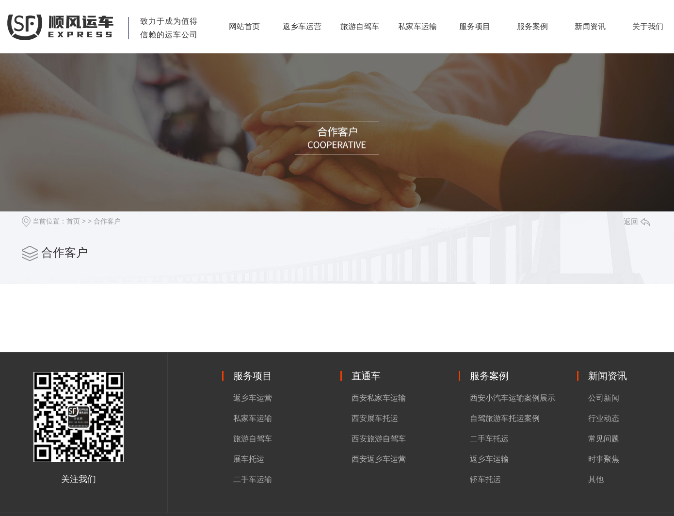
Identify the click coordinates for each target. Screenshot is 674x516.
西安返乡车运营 (379, 459)
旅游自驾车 (359, 26)
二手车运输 (252, 479)
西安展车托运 (375, 418)
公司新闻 (603, 398)
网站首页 (244, 26)
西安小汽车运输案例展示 (512, 398)
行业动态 (603, 418)
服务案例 (532, 26)
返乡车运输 (489, 459)
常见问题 (603, 439)
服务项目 (474, 26)
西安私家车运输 (379, 398)
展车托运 (248, 459)
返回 (637, 221)
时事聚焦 (603, 459)
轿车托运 (485, 479)
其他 (596, 479)
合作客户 (107, 221)
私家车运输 (417, 26)
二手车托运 (489, 439)
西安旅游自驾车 (379, 439)
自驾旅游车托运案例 (505, 418)
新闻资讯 (590, 26)
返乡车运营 (302, 26)
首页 (73, 221)
